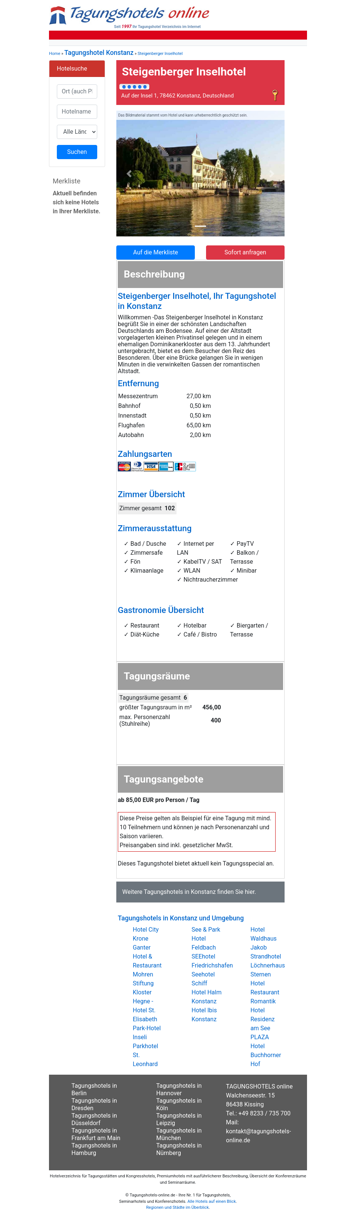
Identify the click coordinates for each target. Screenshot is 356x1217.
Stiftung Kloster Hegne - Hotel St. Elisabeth (145, 1001)
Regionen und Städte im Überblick (177, 1207)
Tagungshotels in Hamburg (94, 1149)
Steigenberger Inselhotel (160, 53)
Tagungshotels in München (179, 1134)
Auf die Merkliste (155, 252)
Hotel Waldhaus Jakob (264, 938)
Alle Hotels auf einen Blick (211, 1201)
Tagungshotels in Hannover (179, 1089)
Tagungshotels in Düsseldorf (94, 1119)
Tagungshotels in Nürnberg (179, 1149)
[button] (129, 174)
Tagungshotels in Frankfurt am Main (95, 1134)
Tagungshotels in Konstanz (179, 891)
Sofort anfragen (245, 252)
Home (54, 53)
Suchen (77, 151)
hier (250, 891)
